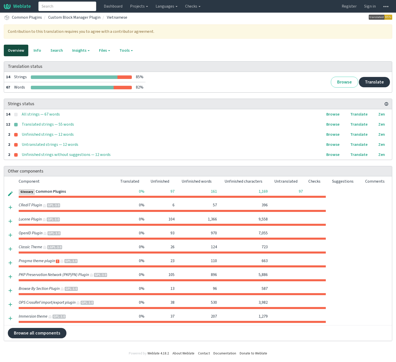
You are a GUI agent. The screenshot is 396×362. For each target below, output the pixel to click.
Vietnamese (117, 17)
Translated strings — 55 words (48, 124)
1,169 (263, 191)
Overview (16, 50)
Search (57, 50)
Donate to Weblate (253, 353)
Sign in (370, 6)
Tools (126, 50)
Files (104, 50)
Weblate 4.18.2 (158, 353)
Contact (204, 353)
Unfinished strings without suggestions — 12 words (66, 154)
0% (141, 191)
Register (349, 6)
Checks (193, 6)
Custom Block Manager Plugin (74, 17)
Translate (374, 82)
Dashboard (113, 6)
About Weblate (183, 353)
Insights (81, 50)
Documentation (224, 353)
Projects (139, 6)
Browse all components (37, 333)
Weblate (17, 6)
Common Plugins (27, 17)
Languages (167, 6)
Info (37, 50)
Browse (344, 82)
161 (214, 191)
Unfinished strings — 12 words (48, 134)
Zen (381, 114)
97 (172, 191)
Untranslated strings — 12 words (50, 144)
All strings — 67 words (41, 114)
